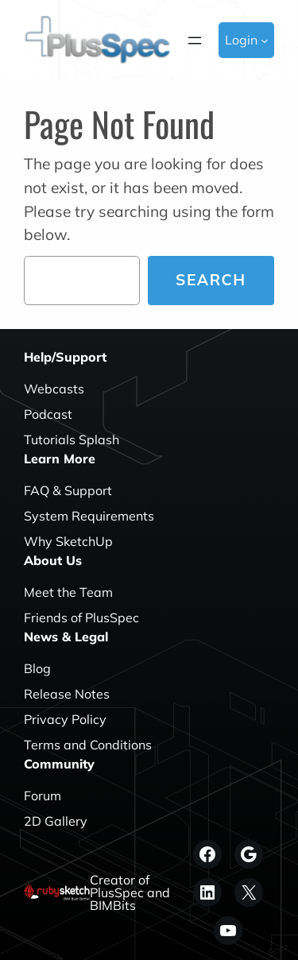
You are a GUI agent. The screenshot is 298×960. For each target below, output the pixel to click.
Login (241, 40)
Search (211, 279)
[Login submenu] (265, 41)
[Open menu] (194, 40)
